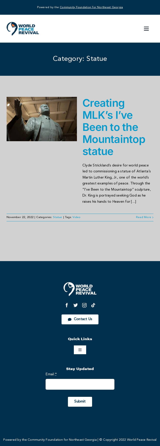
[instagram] (84, 305)
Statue (57, 217)
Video (76, 217)
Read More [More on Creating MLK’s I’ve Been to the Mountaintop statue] (143, 217)
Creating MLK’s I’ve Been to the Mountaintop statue (113, 127)
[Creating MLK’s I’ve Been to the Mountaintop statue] (42, 119)
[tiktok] (93, 305)
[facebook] (67, 305)
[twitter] (75, 305)
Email (51, 374)
